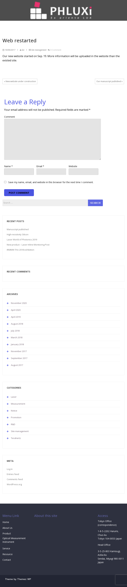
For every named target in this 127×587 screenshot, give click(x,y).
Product (6, 533)
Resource (7, 554)
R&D (13, 424)
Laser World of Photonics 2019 (22, 239)
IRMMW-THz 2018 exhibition (20, 249)
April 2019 (16, 316)
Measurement (18, 403)
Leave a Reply (25, 101)
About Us (7, 527)
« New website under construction (20, 81)
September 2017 (19, 358)
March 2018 (16, 337)
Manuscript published (18, 229)
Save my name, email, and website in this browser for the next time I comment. (50, 182)
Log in (10, 469)
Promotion (16, 417)
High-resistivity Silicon (17, 234)
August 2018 (17, 323)
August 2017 (17, 365)
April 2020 (16, 309)
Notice (14, 410)
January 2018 (17, 344)
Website (73, 166)
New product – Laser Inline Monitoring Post (28, 244)
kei (23, 50)
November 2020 (19, 303)
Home (5, 522)
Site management (38, 50)
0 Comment (55, 50)
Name (8, 166)
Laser (14, 396)
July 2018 (15, 330)
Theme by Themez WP (18, 579)
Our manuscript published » (109, 81)
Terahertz (16, 438)
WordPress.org (14, 484)
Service (6, 548)
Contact (6, 559)
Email (40, 166)
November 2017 (19, 351)
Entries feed (13, 474)
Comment (9, 116)
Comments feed (15, 479)
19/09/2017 (10, 50)
